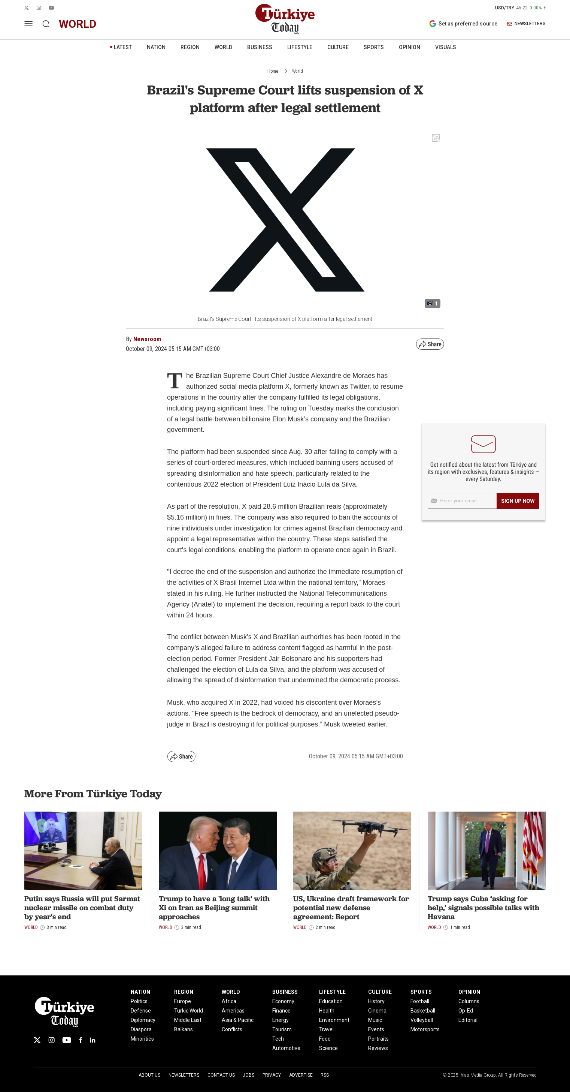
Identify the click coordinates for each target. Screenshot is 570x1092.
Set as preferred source (463, 23)
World (297, 71)
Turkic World (188, 1011)
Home (272, 71)
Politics (139, 1001)
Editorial (467, 1020)
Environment (334, 1020)
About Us (149, 1075)
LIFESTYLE (299, 47)
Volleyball (421, 1020)
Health (326, 1011)
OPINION (409, 47)
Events (376, 1029)
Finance (281, 1011)
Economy (283, 1001)
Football (419, 1001)
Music (375, 1020)
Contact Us (221, 1075)
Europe (182, 1001)
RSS (325, 1075)
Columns (468, 1001)
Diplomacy (143, 1020)
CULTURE (338, 47)
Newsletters (184, 1075)
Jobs (248, 1075)
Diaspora (141, 1029)
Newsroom (147, 339)
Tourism (282, 1029)
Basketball (422, 1011)
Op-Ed (465, 1011)
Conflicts (232, 1029)
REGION (190, 47)
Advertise (301, 1075)
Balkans (183, 1029)
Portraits (378, 1039)
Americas (233, 1011)
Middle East (187, 1020)
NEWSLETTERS (526, 24)
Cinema (377, 1011)
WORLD (223, 47)
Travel (326, 1029)
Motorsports (425, 1029)
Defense (141, 1011)
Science (328, 1048)
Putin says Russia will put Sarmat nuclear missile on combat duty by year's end (82, 907)
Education (331, 1001)
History (376, 1001)
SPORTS (374, 47)
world (78, 23)
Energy (280, 1020)
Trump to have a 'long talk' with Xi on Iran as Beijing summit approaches (214, 907)
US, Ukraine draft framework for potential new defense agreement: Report (351, 907)
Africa (229, 1001)
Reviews (378, 1048)
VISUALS (445, 47)
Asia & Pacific (238, 1020)
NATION (156, 47)
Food (325, 1039)
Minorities (142, 1039)
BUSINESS (259, 47)
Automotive (286, 1048)
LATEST (123, 47)
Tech (278, 1039)
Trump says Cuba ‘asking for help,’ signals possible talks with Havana (483, 907)
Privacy (272, 1075)
